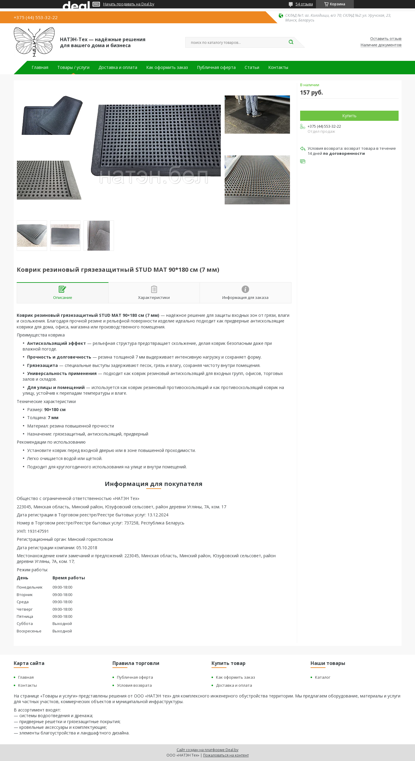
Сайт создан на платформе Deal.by (207, 749)
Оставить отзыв (386, 39)
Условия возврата (134, 685)
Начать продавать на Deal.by (128, 4)
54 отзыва (304, 4)
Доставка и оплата (117, 67)
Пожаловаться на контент (226, 755)
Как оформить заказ (167, 67)
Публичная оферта (216, 67)
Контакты (278, 67)
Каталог (322, 677)
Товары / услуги (73, 67)
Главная (40, 67)
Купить (349, 115)
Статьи (252, 67)
